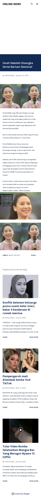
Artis (11, 255)
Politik (17, 255)
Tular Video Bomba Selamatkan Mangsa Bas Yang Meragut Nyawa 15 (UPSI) (19, 451)
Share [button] (33, 255)
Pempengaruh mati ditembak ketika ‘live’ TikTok (17, 379)
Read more (34, 337)
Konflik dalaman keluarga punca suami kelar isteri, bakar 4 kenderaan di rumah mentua (20, 308)
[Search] (32, 4)
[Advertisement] (20, 32)
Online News (12, 4)
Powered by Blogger (20, 494)
